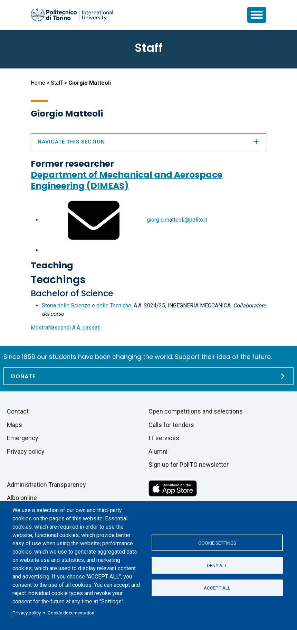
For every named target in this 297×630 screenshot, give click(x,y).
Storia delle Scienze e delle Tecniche (86, 305)
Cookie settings (217, 543)
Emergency (22, 438)
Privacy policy (26, 612)
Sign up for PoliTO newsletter (188, 464)
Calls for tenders (171, 424)
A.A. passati (65, 327)
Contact (18, 411)
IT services (163, 438)
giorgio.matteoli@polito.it (177, 219)
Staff (57, 83)
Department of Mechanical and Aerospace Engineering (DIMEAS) (126, 180)
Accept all (217, 588)
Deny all (217, 565)
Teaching (52, 265)
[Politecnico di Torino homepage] (72, 14)
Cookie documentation (71, 612)
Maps (14, 424)
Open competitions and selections (195, 411)
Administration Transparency (46, 484)
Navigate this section (148, 142)
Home (38, 83)
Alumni (157, 451)
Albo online (22, 497)
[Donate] (148, 376)
